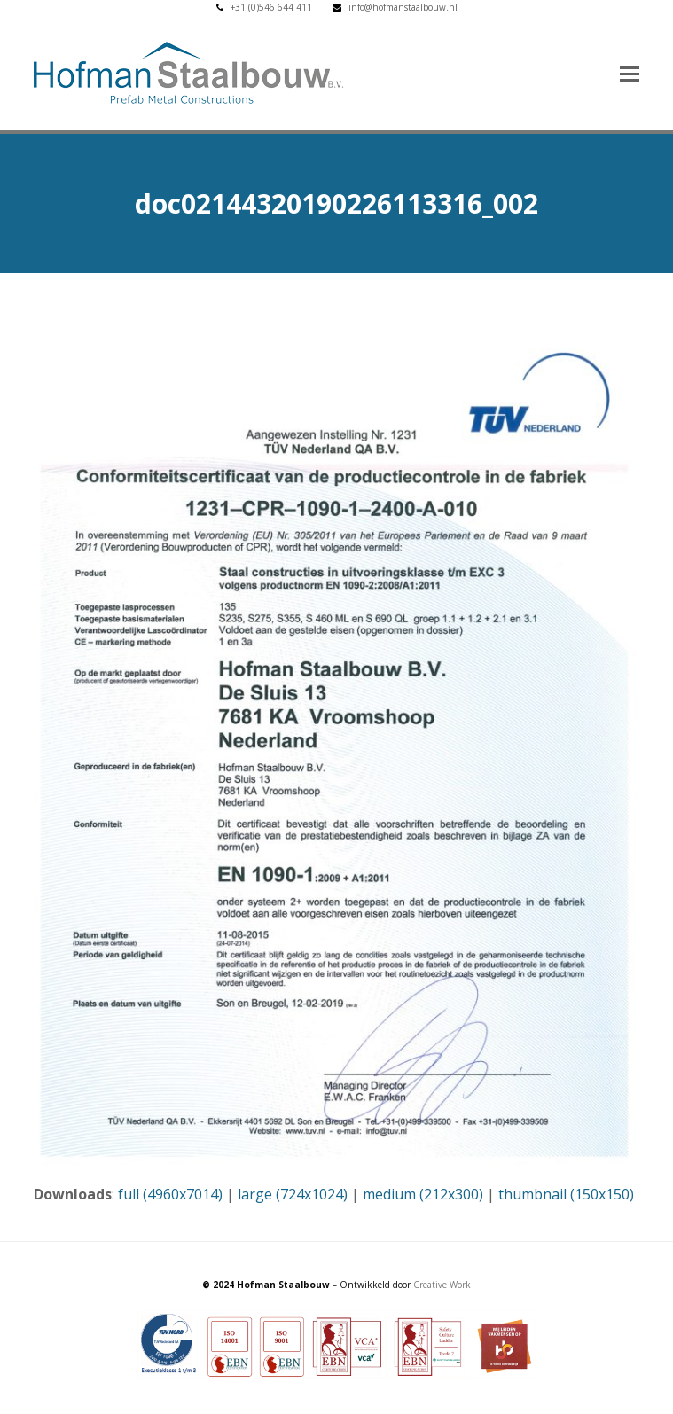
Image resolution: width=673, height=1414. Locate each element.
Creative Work (442, 1284)
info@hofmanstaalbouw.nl (403, 7)
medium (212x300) (423, 1194)
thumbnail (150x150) (566, 1194)
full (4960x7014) (170, 1194)
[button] (629, 72)
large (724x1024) (293, 1194)
